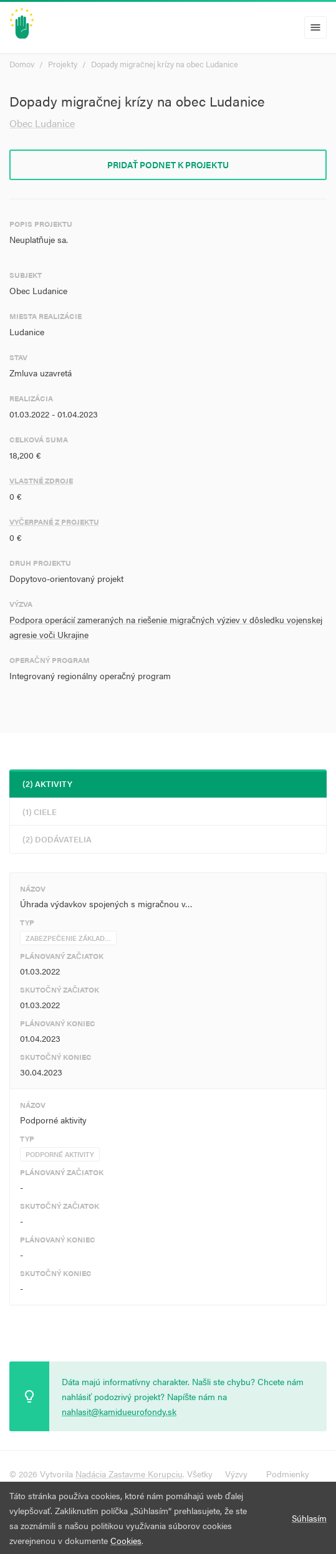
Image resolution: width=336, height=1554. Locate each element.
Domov (21, 64)
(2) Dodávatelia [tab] (57, 839)
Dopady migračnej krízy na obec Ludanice (164, 64)
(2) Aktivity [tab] (47, 783)
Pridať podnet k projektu (168, 164)
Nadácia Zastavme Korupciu (129, 1473)
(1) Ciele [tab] (39, 812)
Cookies (126, 1540)
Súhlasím (309, 1518)
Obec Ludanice (42, 123)
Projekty (62, 64)
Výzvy (236, 1473)
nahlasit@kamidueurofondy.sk (119, 1411)
